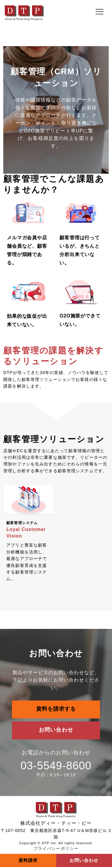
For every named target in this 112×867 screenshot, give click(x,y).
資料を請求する (56, 709)
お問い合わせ (56, 730)
